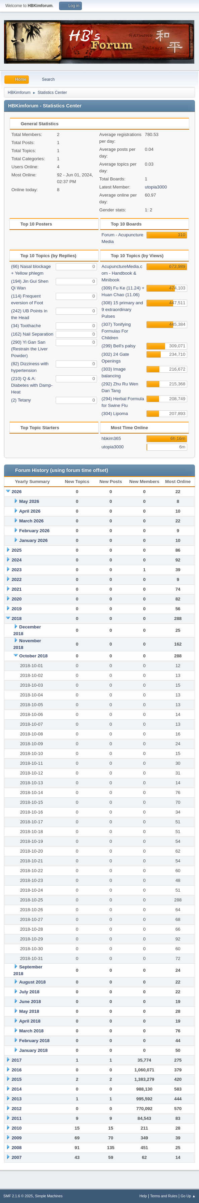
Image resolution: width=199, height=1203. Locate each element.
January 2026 (33, 540)
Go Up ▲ (188, 1196)
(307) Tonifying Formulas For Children (116, 331)
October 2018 (33, 655)
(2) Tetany (21, 400)
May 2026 (29, 501)
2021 (17, 589)
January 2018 (33, 1050)
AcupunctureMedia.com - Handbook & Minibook (122, 273)
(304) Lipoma (115, 413)
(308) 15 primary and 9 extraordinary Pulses (122, 309)
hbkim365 (111, 438)
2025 (17, 550)
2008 (17, 1147)
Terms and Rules (164, 1196)
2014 (17, 1089)
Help (143, 1196)
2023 (17, 569)
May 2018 (29, 1011)
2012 (17, 1108)
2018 (17, 618)
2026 (17, 491)
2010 (17, 1128)
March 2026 (31, 520)
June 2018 (30, 1001)
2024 (17, 559)
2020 (17, 599)
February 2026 (34, 530)
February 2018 (34, 1040)
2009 (17, 1137)
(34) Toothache (26, 325)
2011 (17, 1118)
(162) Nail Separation (32, 334)
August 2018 (32, 982)
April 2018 (30, 1021)
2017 (17, 1060)
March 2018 (31, 1030)
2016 (17, 1069)
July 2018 (29, 991)
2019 (17, 608)
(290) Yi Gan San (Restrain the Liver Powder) (29, 349)
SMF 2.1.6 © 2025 (18, 1196)
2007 (17, 1157)
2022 (17, 579)
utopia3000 (156, 187)
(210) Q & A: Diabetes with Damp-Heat (32, 385)
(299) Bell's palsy (119, 345)
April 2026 (30, 511)
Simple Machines (48, 1196)
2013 (17, 1098)
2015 (17, 1079)
